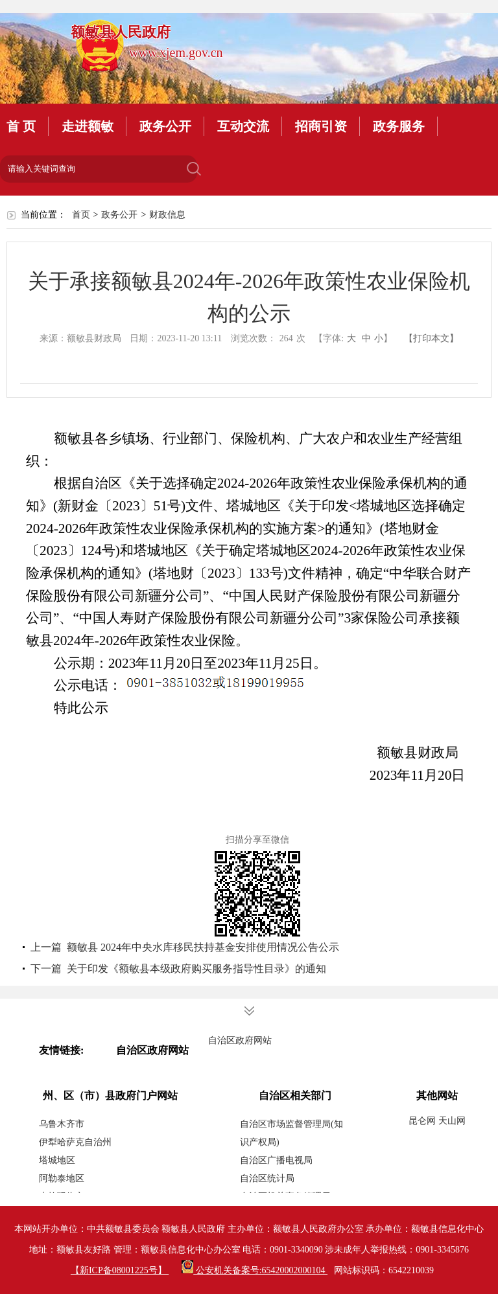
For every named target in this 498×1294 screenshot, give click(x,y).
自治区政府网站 (240, 1040)
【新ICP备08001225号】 (120, 1270)
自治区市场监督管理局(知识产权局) (291, 1133)
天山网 (452, 1121)
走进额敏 (87, 126)
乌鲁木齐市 (61, 1124)
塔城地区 (57, 1160)
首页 (81, 215)
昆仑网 (423, 1121)
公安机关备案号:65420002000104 (254, 1270)
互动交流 (243, 126)
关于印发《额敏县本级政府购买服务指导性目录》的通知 (196, 968)
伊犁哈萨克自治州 (75, 1142)
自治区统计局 (267, 1178)
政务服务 (399, 126)
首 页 (21, 126)
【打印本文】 (431, 338)
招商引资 (321, 126)
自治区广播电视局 (276, 1160)
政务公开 (165, 126)
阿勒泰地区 (61, 1178)
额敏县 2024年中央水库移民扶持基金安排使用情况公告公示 (203, 947)
